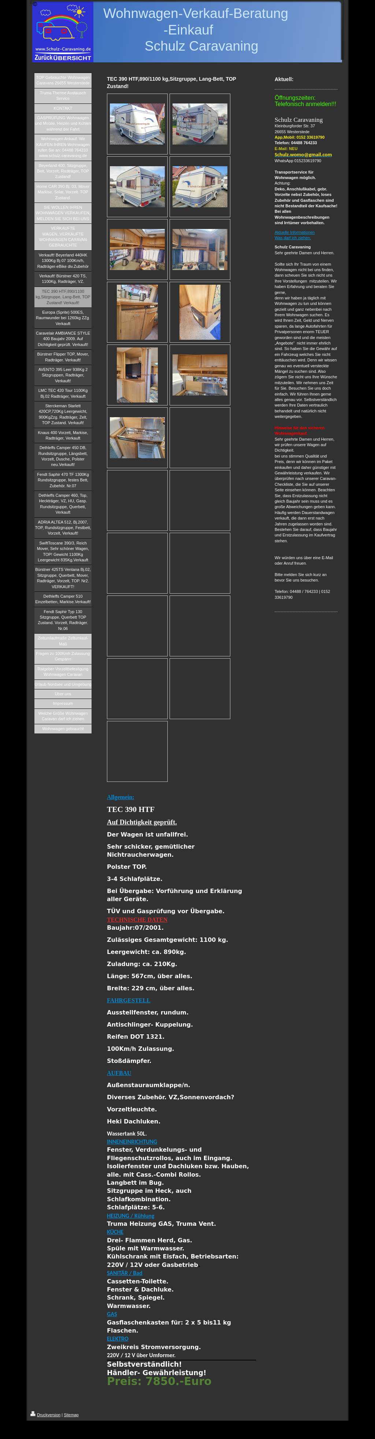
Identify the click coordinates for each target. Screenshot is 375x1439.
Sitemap (71, 1415)
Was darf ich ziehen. (293, 238)
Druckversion (45, 1415)
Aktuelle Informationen (295, 232)
